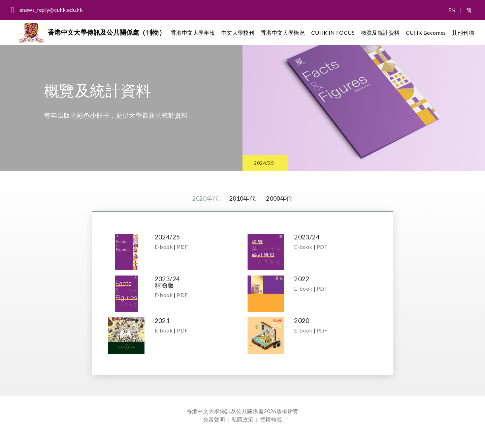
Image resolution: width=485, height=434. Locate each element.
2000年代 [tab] (281, 199)
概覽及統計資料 (381, 33)
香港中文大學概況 (284, 33)
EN (452, 10)
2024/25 (270, 161)
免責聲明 (214, 419)
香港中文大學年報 (195, 33)
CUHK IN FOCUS (334, 33)
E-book (164, 247)
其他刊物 (463, 33)
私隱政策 (242, 419)
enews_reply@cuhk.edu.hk (51, 9)
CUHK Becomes (426, 33)
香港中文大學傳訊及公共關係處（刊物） (109, 33)
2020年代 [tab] (203, 199)
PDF (182, 247)
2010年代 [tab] (242, 199)
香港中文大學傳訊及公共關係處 (225, 411)
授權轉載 (271, 419)
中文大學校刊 (240, 33)
